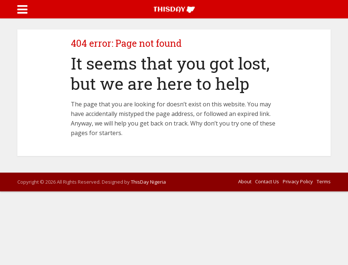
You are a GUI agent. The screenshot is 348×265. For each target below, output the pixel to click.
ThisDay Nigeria (148, 182)
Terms (324, 181)
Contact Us (267, 181)
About (244, 181)
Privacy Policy (298, 181)
